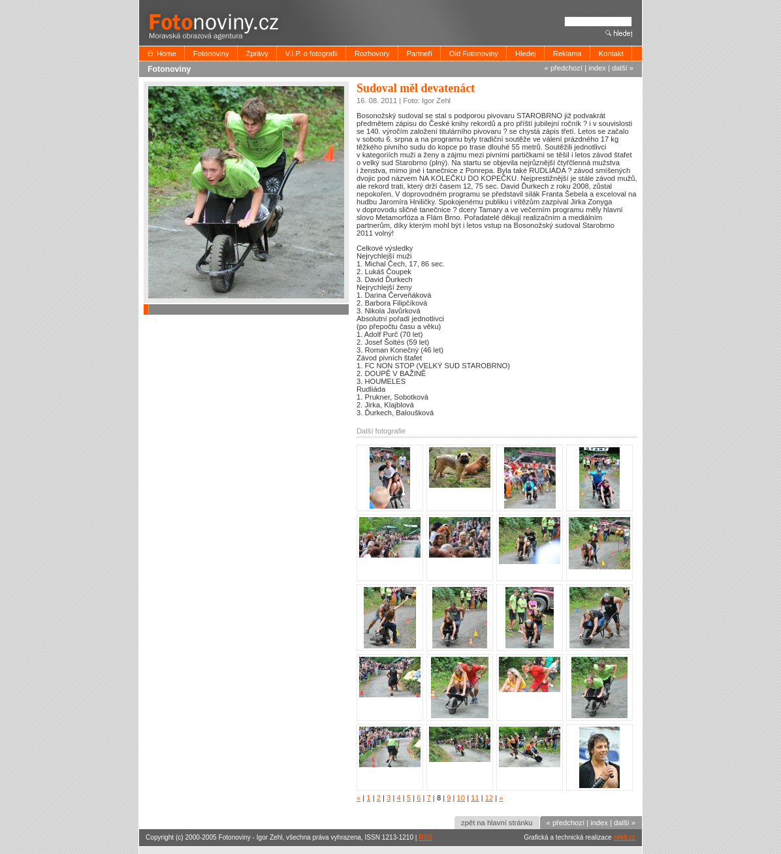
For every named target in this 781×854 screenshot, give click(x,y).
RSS (425, 837)
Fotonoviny (211, 53)
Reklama (567, 53)
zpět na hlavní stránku (496, 823)
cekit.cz (624, 837)
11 (475, 798)
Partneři (419, 53)
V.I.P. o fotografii (311, 53)
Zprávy (257, 53)
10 (461, 798)
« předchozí (563, 68)
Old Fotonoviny (473, 53)
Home (166, 53)
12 (489, 798)
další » (622, 68)
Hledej (525, 53)
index (597, 68)
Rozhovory (372, 53)
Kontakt (611, 53)
